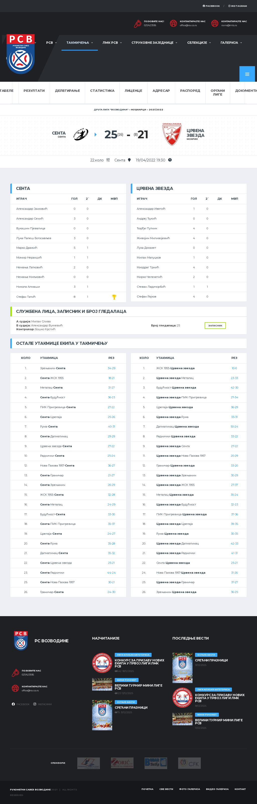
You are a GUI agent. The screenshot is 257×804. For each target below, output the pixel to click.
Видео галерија (217, 789)
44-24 (111, 572)
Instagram (237, 6)
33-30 (111, 514)
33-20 (234, 465)
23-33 (234, 378)
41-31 (234, 553)
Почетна (147, 789)
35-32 (111, 553)
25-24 (111, 455)
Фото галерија (189, 789)
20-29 (234, 455)
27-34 (234, 397)
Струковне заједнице (152, 43)
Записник (215, 325)
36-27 (111, 465)
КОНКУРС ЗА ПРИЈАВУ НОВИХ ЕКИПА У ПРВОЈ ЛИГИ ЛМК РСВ (139, 663)
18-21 (111, 378)
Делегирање (67, 91)
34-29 (111, 368)
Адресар (161, 91)
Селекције (197, 43)
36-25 (234, 592)
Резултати (34, 91)
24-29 (111, 504)
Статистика (102, 91)
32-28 (111, 494)
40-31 (111, 426)
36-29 (234, 407)
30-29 (234, 475)
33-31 (234, 417)
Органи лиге (218, 93)
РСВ (49, 43)
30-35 (234, 533)
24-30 (111, 592)
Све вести (166, 789)
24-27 (111, 533)
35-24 (234, 494)
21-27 (111, 475)
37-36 (234, 514)
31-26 (234, 572)
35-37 (111, 524)
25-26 (111, 417)
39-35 (234, 524)
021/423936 (150, 25)
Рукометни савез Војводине (30, 789)
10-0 (234, 368)
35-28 (111, 543)
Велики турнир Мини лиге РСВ (138, 687)
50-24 (234, 426)
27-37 (234, 485)
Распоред (190, 91)
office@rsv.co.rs (188, 25)
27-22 (111, 407)
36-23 (111, 397)
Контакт (240, 789)
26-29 (111, 485)
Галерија (229, 43)
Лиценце (133, 91)
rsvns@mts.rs (229, 25)
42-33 (234, 543)
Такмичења (78, 43)
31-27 (111, 387)
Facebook (211, 6)
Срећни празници (131, 707)
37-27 (234, 582)
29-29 (111, 436)
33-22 (234, 436)
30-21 (111, 582)
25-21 (111, 563)
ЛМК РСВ (110, 43)
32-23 (234, 504)
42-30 (234, 387)
